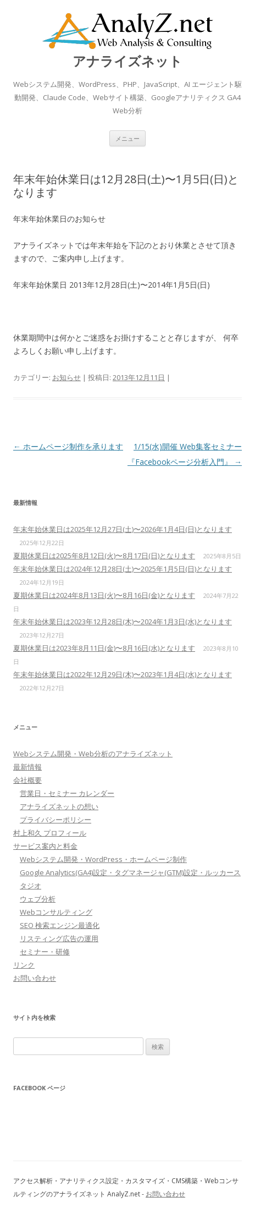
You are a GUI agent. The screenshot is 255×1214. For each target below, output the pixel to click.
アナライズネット (127, 61)
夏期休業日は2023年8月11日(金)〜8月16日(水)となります (104, 648)
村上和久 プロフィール (49, 833)
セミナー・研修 (45, 952)
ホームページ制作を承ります (68, 446)
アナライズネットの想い (59, 806)
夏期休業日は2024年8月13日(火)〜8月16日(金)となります (104, 595)
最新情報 (27, 767)
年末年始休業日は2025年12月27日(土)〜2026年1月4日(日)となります (122, 529)
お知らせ (66, 377)
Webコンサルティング (56, 912)
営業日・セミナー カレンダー (67, 793)
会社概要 (27, 780)
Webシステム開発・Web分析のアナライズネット (93, 754)
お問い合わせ (34, 978)
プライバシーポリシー (55, 820)
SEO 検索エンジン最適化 (59, 925)
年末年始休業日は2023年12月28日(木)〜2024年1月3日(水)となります (122, 622)
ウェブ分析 (38, 899)
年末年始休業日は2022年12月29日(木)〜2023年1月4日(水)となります (122, 674)
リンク (24, 965)
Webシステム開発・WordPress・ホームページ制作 (103, 859)
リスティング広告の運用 (59, 938)
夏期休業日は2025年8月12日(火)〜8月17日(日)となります (104, 556)
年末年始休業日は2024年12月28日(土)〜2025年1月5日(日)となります (122, 569)
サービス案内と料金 (45, 846)
